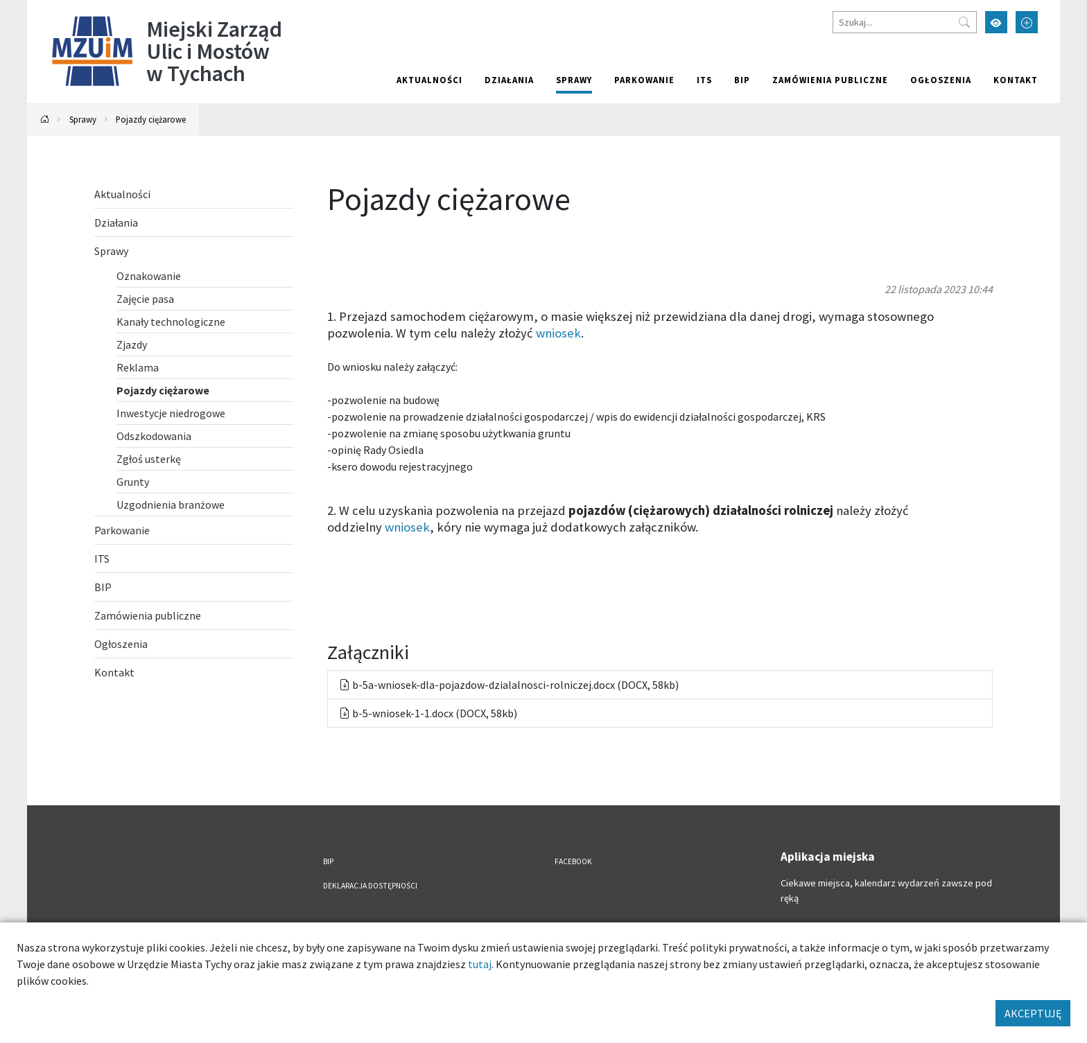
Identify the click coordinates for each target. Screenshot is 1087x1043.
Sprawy (574, 79)
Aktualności (429, 79)
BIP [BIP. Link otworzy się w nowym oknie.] (742, 79)
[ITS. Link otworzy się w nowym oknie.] (194, 558)
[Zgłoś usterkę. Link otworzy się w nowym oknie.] (205, 459)
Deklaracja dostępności (370, 886)
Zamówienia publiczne (830, 79)
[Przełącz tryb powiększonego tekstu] (1027, 22)
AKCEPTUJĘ (1033, 1013)
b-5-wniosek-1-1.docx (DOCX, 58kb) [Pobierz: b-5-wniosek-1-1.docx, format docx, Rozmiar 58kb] (428, 713)
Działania (509, 79)
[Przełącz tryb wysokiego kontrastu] (996, 22)
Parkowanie (644, 79)
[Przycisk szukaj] (964, 22)
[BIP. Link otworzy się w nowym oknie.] (194, 587)
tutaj (480, 964)
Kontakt (1015, 79)
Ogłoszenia (940, 79)
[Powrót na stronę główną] (45, 119)
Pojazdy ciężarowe (151, 119)
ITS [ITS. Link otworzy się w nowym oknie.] (704, 79)
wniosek (558, 333)
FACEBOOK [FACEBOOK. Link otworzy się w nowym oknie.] (573, 861)
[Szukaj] (905, 22)
